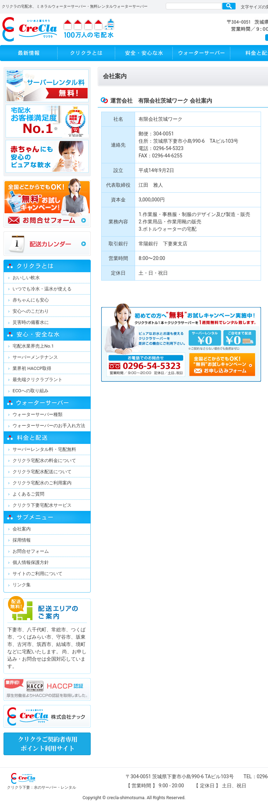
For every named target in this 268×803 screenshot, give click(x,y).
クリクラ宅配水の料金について (44, 460)
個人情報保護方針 (31, 562)
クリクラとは (86, 53)
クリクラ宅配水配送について (42, 471)
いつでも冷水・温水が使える (42, 288)
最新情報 (29, 53)
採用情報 (22, 540)
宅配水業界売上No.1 (33, 346)
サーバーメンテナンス (35, 357)
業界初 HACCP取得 (32, 368)
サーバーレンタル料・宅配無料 (44, 449)
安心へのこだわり (31, 311)
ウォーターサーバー (201, 53)
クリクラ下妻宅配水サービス (42, 505)
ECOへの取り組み (31, 390)
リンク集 (22, 584)
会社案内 (22, 528)
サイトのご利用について (37, 573)
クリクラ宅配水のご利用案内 (42, 482)
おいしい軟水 (26, 277)
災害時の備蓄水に (31, 322)
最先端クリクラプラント (37, 379)
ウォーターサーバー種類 (37, 414)
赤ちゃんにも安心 (31, 300)
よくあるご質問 (28, 494)
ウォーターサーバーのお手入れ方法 (49, 425)
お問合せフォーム (31, 551)
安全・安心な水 (144, 53)
